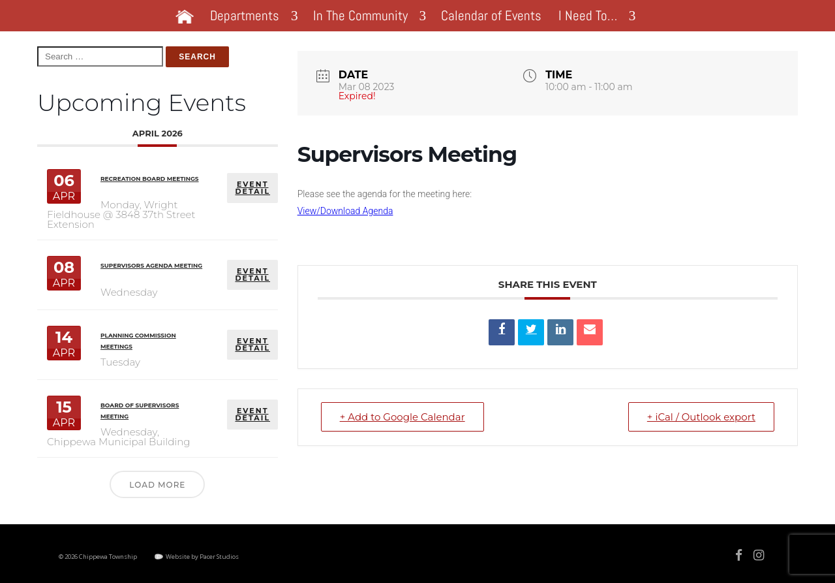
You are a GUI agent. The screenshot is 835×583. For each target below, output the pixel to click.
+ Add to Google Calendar (402, 417)
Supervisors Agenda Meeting (151, 265)
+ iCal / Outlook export (701, 417)
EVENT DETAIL (252, 188)
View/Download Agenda (345, 211)
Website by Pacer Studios (202, 556)
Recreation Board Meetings (149, 178)
